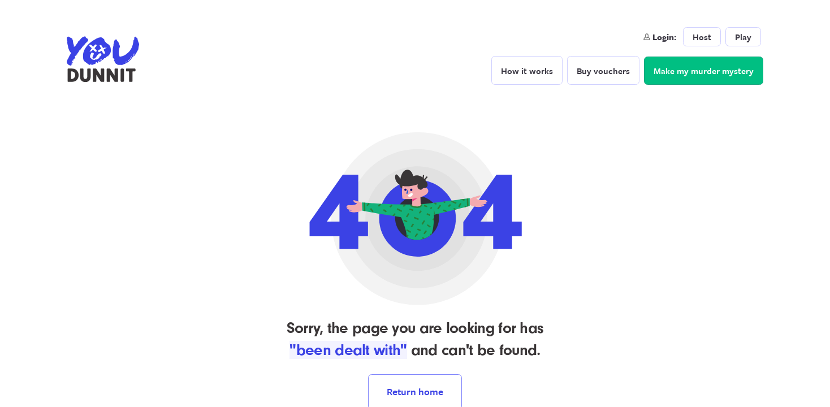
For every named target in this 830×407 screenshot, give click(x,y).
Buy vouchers (603, 70)
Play (743, 37)
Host (702, 37)
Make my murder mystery (704, 70)
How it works (527, 70)
